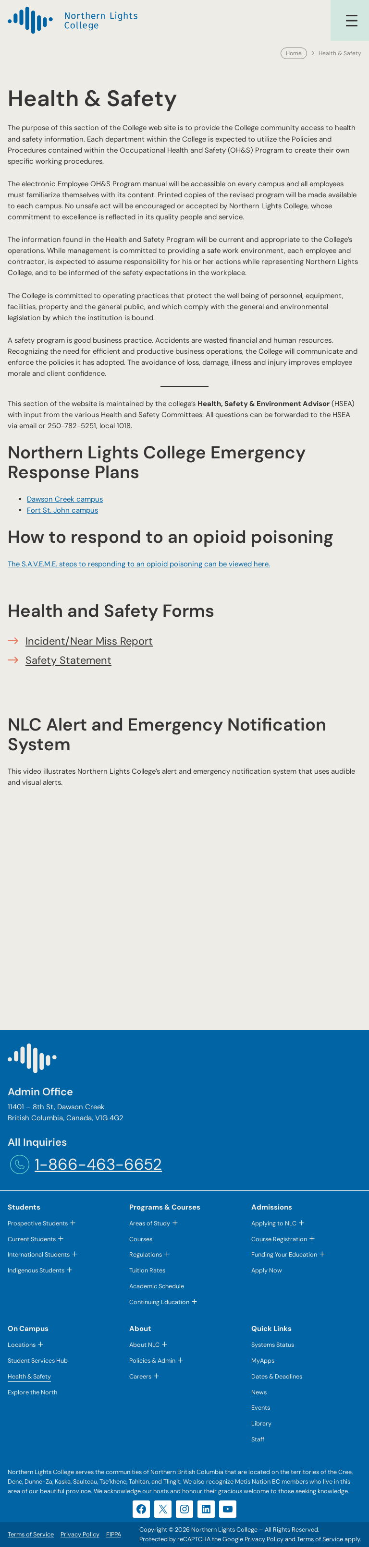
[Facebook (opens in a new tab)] (141, 1509)
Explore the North (32, 1392)
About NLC (144, 1345)
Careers (140, 1376)
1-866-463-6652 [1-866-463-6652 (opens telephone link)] (98, 1164)
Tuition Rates (147, 1270)
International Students (39, 1254)
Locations (22, 1345)
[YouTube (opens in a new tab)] (227, 1509)
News (259, 1392)
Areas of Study (149, 1223)
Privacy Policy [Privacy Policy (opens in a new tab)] (264, 1539)
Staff (257, 1439)
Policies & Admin (152, 1360)
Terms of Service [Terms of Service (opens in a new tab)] (320, 1539)
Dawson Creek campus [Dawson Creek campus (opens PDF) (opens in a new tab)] (65, 499)
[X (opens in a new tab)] (163, 1509)
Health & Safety (29, 1376)
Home (294, 53)
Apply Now (266, 1270)
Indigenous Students (36, 1270)
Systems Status (272, 1345)
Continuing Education (159, 1302)
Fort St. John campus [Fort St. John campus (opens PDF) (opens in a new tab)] (62, 510)
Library (261, 1423)
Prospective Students (38, 1223)
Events (260, 1407)
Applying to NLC (273, 1223)
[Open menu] (351, 20)
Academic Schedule (156, 1286)
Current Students (32, 1239)
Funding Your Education (284, 1254)
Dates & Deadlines (276, 1376)
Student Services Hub (38, 1360)
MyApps (262, 1360)
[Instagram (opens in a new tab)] (184, 1509)
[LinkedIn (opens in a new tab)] (206, 1509)
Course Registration (279, 1239)
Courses (140, 1239)
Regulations (145, 1254)
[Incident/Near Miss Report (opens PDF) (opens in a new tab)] (89, 641)
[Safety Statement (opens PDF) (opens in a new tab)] (68, 660)
